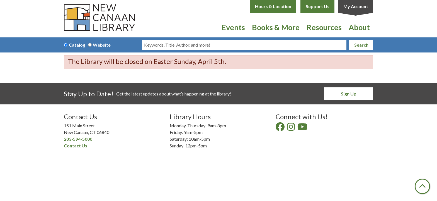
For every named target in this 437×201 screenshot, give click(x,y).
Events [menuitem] (233, 27)
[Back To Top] (422, 186)
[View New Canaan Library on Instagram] (291, 128)
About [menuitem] (359, 27)
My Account (355, 6)
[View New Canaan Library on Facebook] (280, 128)
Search (361, 44)
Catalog (77, 44)
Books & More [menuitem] (276, 27)
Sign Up (348, 93)
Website (102, 44)
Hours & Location (273, 6)
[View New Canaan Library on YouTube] (302, 128)
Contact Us (75, 145)
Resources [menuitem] (324, 27)
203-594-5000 (78, 139)
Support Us (317, 6)
